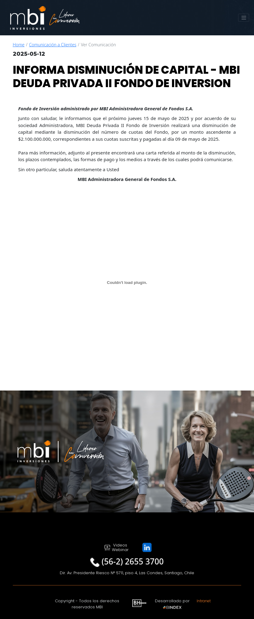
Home (19, 45)
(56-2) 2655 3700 (133, 561)
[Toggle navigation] (243, 18)
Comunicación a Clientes (52, 45)
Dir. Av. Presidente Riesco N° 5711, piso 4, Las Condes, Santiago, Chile (127, 573)
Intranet (204, 600)
